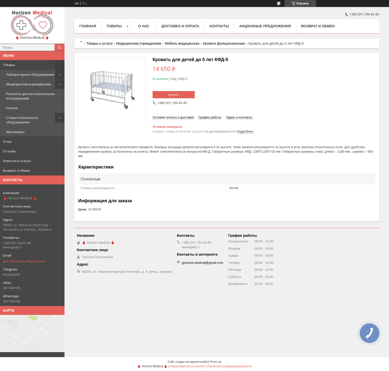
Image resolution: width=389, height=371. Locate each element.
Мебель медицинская (182, 43)
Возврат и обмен (16, 170)
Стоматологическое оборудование (22, 119)
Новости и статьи (17, 161)
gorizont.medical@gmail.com (24, 261)
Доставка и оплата (180, 26)
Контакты (219, 26)
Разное (12, 108)
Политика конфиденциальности (230, 366)
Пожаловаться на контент (187, 366)
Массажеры (15, 132)
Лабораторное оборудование (30, 74)
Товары (9, 65)
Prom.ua (215, 362)
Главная (87, 26)
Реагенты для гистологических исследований (30, 96)
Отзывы (9, 151)
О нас (7, 141)
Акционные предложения (265, 26)
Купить (173, 94)
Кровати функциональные (224, 43)
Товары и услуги (99, 43)
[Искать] (60, 47)
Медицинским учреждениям (28, 84)
